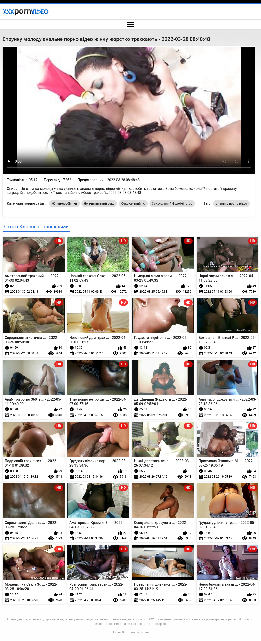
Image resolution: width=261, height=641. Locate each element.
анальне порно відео (231, 203)
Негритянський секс (99, 203)
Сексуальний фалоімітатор (172, 203)
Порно (116, 632)
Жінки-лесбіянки (64, 203)
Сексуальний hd (133, 203)
